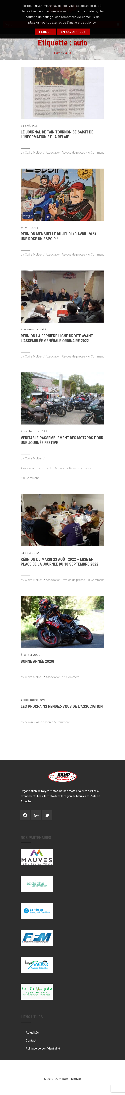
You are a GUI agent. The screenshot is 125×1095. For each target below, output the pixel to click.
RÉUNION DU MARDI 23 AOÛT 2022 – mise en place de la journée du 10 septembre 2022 (59, 562)
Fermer (45, 32)
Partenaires (61, 468)
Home (58, 52)
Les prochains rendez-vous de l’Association (62, 706)
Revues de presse (73, 152)
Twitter (47, 815)
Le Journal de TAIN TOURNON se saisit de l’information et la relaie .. (57, 134)
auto (68, 52)
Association (53, 152)
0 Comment (96, 152)
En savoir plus (73, 32)
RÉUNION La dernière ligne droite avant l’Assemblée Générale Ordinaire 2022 (57, 338)
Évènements (45, 468)
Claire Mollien (34, 152)
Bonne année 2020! (37, 661)
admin (29, 722)
